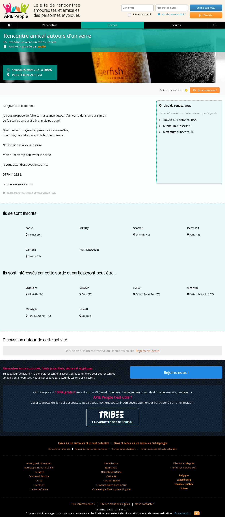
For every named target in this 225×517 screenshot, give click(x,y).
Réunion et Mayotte (183, 463)
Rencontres (49, 25)
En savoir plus (182, 513)
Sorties (112, 25)
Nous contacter (144, 504)
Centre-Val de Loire (39, 476)
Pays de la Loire (111, 480)
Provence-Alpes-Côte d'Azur (111, 485)
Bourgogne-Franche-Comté (39, 467)
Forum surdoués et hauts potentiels (158, 449)
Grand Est (39, 485)
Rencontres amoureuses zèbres (91, 449)
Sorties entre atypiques (124, 449)
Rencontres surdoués (59, 449)
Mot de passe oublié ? (172, 14)
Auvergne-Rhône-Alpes (39, 463)
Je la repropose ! (205, 90)
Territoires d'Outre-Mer (183, 467)
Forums (175, 25)
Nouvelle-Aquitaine (111, 472)
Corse (39, 480)
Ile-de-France (111, 463)
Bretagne (39, 472)
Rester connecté (142, 14)
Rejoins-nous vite (147, 351)
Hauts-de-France (39, 489)
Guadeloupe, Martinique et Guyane (111, 489)
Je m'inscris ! (206, 15)
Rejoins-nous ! (176, 372)
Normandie (111, 467)
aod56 (42, 46)
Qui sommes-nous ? (83, 504)
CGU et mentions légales (115, 504)
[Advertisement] (189, 158)
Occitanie (111, 476)
